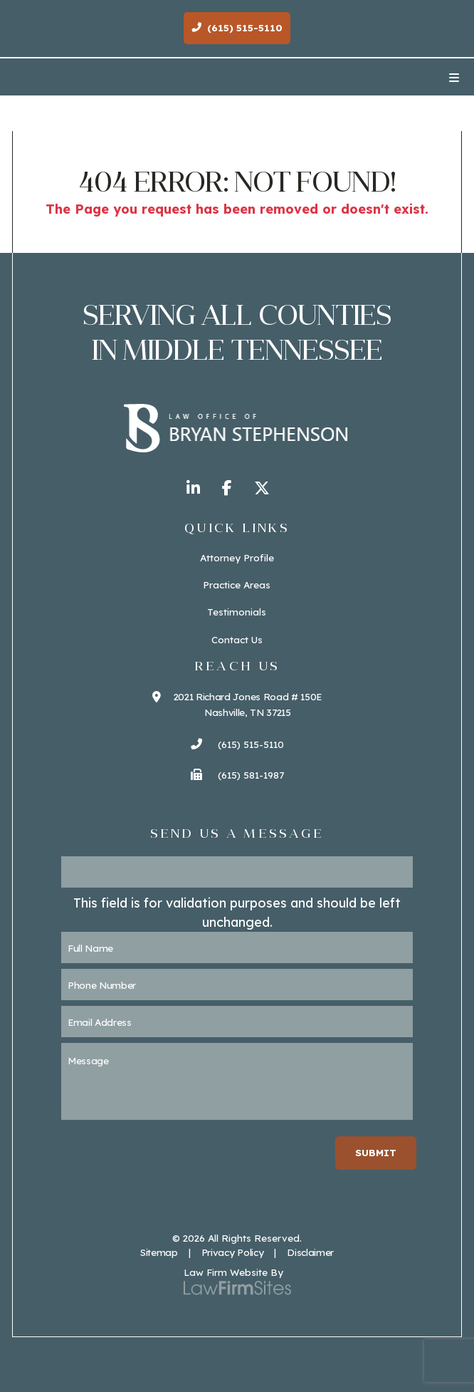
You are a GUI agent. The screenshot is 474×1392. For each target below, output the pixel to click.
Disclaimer (310, 1252)
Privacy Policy (232, 1252)
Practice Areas (236, 584)
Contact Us (237, 639)
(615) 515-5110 (237, 744)
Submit (375, 1152)
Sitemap (159, 1252)
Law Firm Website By (233, 1272)
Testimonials (236, 612)
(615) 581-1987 (237, 775)
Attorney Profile (237, 557)
